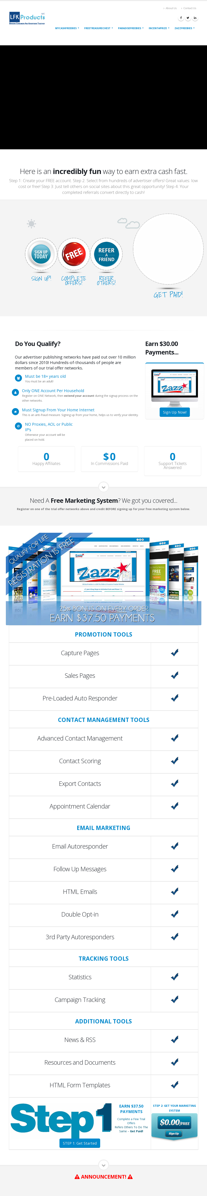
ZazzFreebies (183, 28)
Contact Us (188, 8)
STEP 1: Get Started (80, 1143)
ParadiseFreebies (129, 28)
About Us (170, 8)
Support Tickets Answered (173, 466)
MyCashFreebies (66, 28)
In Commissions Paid (109, 464)
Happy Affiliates (46, 464)
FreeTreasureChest (97, 28)
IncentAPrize (158, 28)
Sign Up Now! (174, 412)
